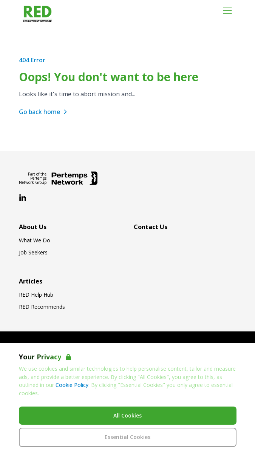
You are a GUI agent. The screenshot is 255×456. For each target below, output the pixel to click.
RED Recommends (42, 306)
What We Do (34, 240)
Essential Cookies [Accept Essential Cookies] (127, 437)
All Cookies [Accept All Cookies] (127, 415)
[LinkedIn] (22, 198)
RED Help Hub (36, 294)
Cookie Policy (72, 384)
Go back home (44, 112)
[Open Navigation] (227, 11)
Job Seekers (33, 252)
